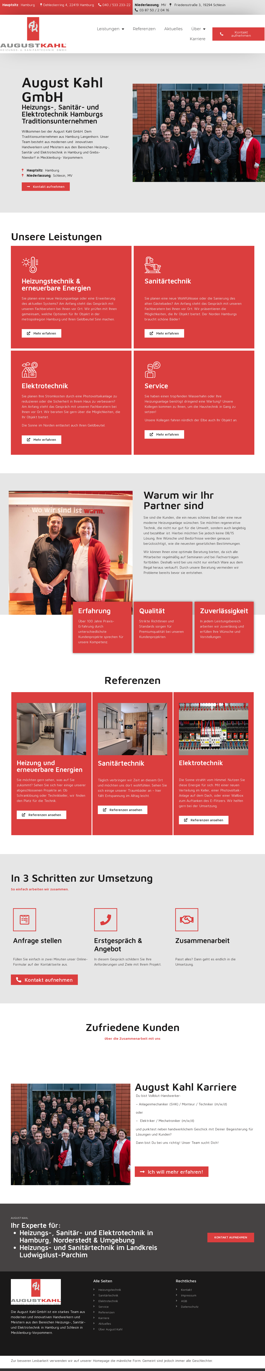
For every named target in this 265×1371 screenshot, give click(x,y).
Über (198, 29)
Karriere (197, 39)
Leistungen (110, 29)
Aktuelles (173, 29)
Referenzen (144, 29)
